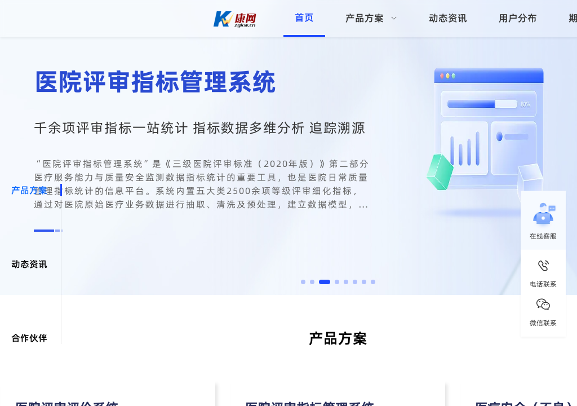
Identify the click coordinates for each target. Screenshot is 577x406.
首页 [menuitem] (304, 17)
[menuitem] (371, 18)
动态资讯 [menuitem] (448, 18)
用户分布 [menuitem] (518, 18)
